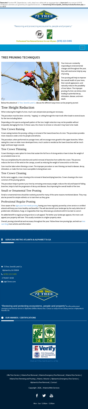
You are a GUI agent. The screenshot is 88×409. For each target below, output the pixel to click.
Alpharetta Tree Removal (39, 383)
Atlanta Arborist (43, 379)
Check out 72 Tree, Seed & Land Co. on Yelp (44, 361)
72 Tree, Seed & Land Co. (26, 103)
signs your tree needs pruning (27, 206)
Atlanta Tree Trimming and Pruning (22, 379)
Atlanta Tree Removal (29, 375)
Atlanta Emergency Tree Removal (51, 375)
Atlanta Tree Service (73, 375)
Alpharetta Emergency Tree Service (64, 379)
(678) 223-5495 (64, 41)
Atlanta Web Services (51, 388)
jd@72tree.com (10, 282)
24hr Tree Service (13, 375)
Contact (54, 383)
